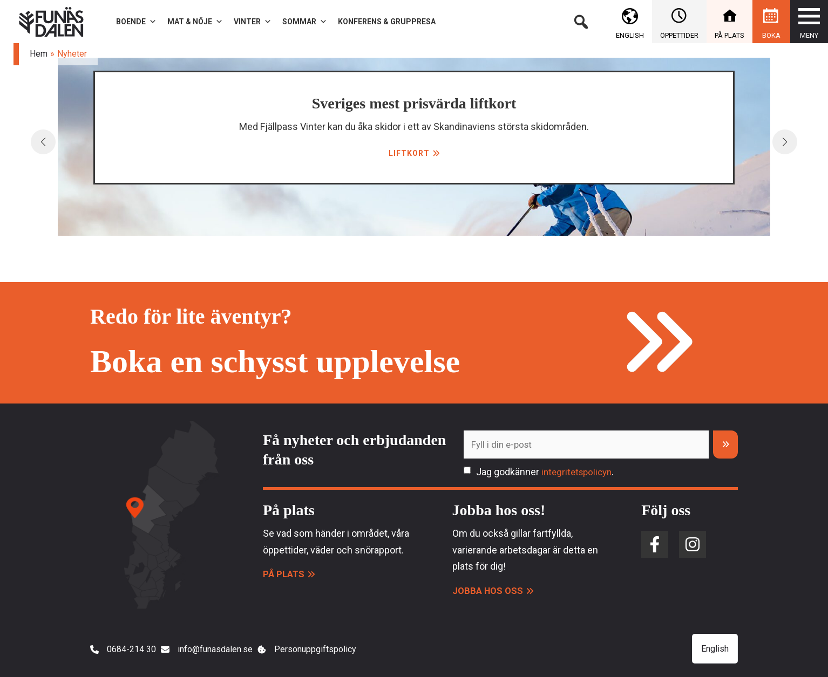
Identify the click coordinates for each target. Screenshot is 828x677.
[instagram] (692, 544)
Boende (136, 21)
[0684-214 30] (125, 651)
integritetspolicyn (578, 472)
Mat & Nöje (195, 21)
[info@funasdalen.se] (228, 651)
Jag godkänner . (547, 472)
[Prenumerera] (725, 445)
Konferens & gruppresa (387, 21)
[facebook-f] (654, 544)
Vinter (253, 21)
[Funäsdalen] (51, 20)
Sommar (304, 21)
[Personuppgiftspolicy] (350, 651)
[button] (581, 21)
